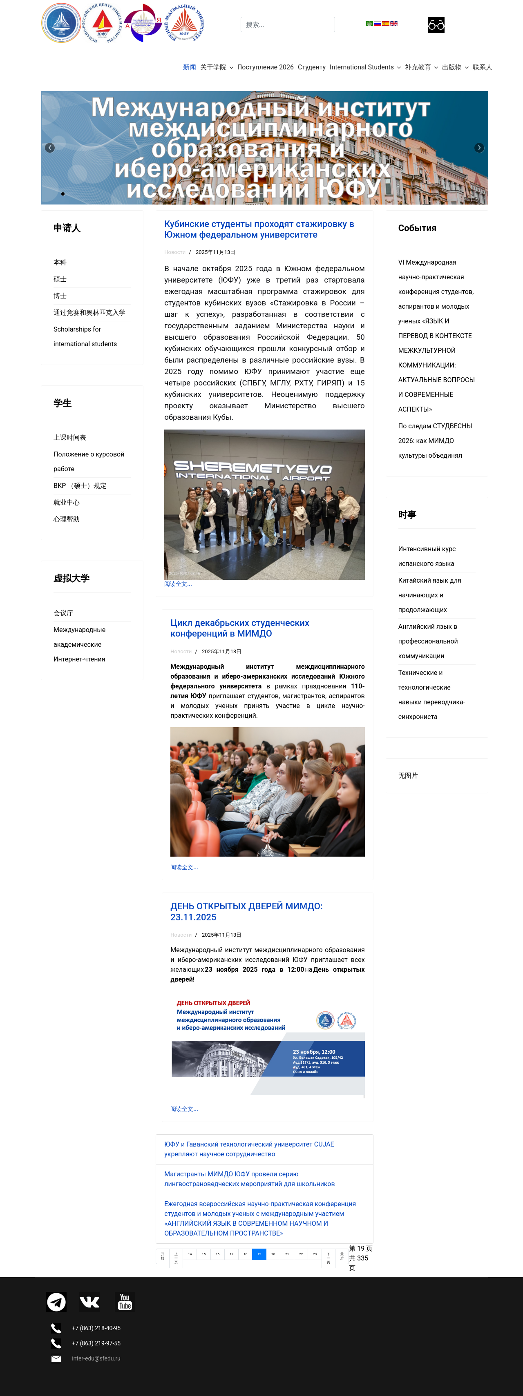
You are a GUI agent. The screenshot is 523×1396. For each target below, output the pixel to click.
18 (245, 1254)
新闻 (189, 67)
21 (287, 1254)
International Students (362, 67)
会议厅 (63, 613)
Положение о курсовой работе (89, 461)
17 (231, 1254)
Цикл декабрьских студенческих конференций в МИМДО (239, 628)
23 (315, 1254)
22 (301, 1254)
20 (273, 1254)
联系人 (482, 67)
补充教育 (418, 67)
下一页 (328, 1258)
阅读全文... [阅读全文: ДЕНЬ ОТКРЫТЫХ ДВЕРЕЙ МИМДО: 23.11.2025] (184, 1109)
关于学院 (213, 67)
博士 (60, 296)
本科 (60, 262)
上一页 (176, 1258)
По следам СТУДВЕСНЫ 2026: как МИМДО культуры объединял (435, 440)
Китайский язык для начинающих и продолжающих (429, 595)
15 (204, 1254)
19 (259, 1254)
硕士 (60, 279)
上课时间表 (70, 437)
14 (190, 1254)
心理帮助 (67, 519)
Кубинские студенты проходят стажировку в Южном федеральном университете (259, 229)
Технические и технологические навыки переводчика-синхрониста (431, 695)
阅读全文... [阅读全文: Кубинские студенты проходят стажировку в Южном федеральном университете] (178, 584)
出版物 (452, 67)
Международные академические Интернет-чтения (79, 644)
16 (217, 1254)
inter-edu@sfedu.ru (96, 1358)
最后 (342, 1256)
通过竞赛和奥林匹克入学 (89, 312)
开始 (162, 1256)
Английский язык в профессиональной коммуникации (428, 641)
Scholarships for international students (85, 336)
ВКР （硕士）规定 (80, 486)
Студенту (312, 67)
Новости (175, 252)
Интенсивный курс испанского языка (427, 556)
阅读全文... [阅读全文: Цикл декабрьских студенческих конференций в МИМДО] (184, 867)
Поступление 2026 (265, 67)
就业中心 (67, 502)
